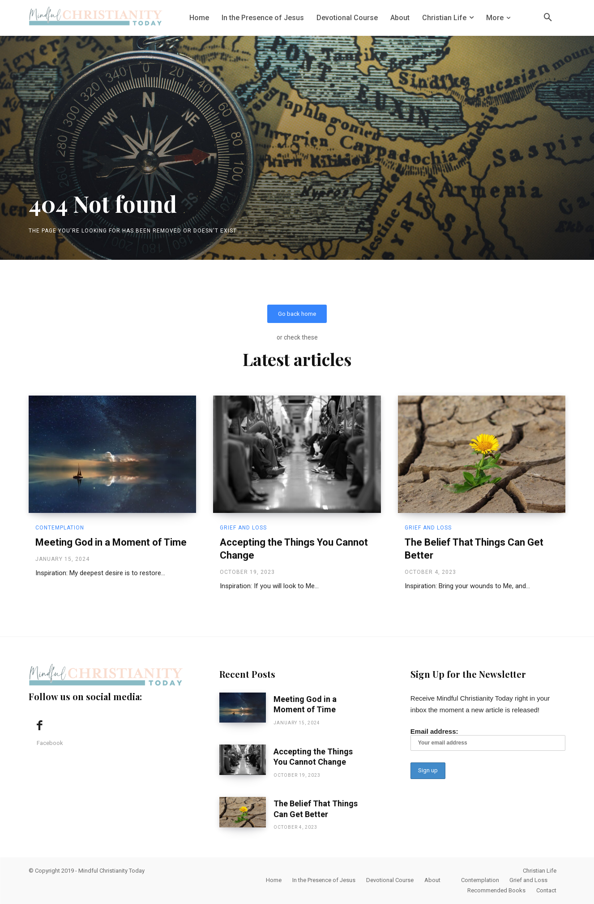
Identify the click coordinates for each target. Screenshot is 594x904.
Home (274, 880)
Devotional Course (390, 880)
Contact (546, 890)
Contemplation (59, 528)
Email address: (488, 739)
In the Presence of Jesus (323, 880)
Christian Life (539, 870)
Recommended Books (496, 890)
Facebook (50, 743)
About (432, 880)
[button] (548, 18)
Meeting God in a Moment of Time (111, 542)
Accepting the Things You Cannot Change (313, 756)
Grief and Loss (243, 528)
